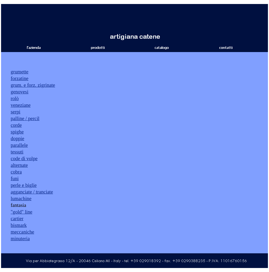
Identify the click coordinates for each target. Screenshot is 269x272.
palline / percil (25, 118)
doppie (17, 138)
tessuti (17, 152)
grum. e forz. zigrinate (33, 85)
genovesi (19, 91)
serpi (15, 112)
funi (15, 178)
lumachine (21, 198)
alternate (19, 165)
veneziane (21, 105)
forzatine (19, 78)
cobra (16, 172)
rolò (15, 98)
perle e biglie (24, 185)
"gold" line (21, 212)
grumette (19, 71)
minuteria (20, 238)
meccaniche (22, 232)
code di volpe (24, 158)
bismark (19, 225)
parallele (19, 145)
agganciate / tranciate (32, 192)
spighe (17, 132)
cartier (17, 218)
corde (16, 125)
